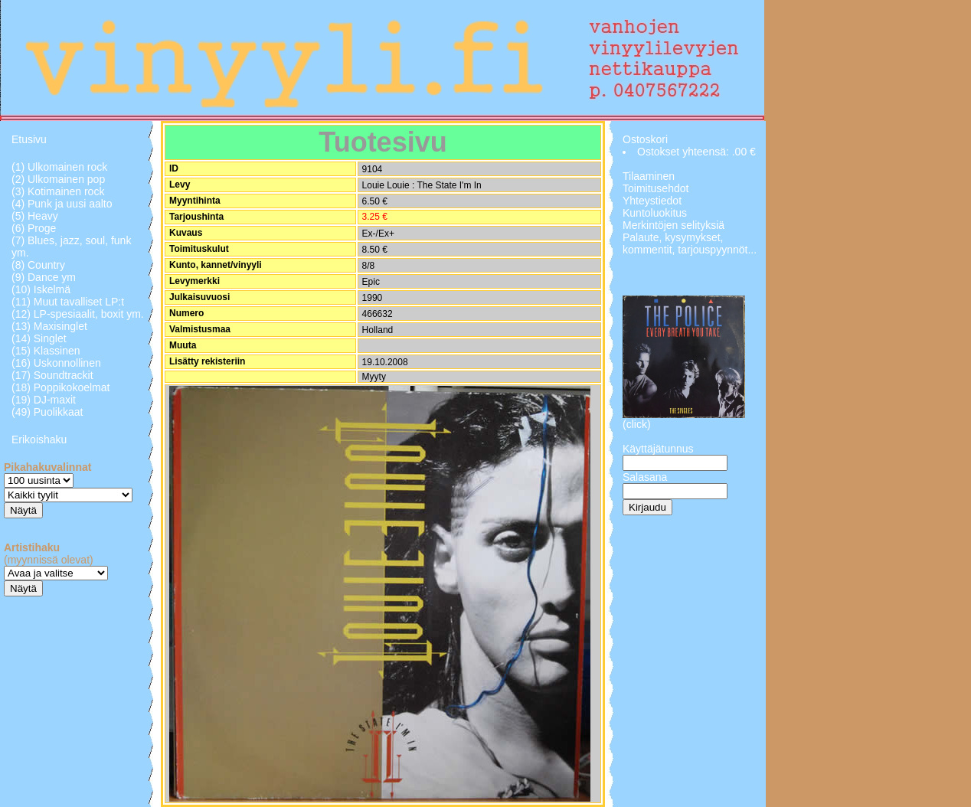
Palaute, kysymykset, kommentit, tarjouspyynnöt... (690, 243)
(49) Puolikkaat (47, 412)
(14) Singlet (39, 338)
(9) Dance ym (43, 277)
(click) (637, 424)
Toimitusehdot (655, 188)
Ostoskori (645, 139)
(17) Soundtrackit (52, 375)
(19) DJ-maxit (43, 400)
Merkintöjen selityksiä (673, 225)
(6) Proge (33, 228)
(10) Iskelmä (40, 289)
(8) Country (38, 265)
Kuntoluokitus (655, 213)
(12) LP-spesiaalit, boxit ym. (77, 314)
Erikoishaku (39, 439)
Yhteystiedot (652, 200)
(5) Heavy (34, 216)
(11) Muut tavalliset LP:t (67, 302)
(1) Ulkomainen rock (59, 167)
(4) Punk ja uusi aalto (62, 204)
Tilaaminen (649, 176)
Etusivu (29, 139)
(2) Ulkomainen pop (58, 179)
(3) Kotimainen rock (57, 191)
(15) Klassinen (45, 351)
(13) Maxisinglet (49, 326)
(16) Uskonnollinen (56, 363)
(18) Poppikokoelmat (60, 387)
